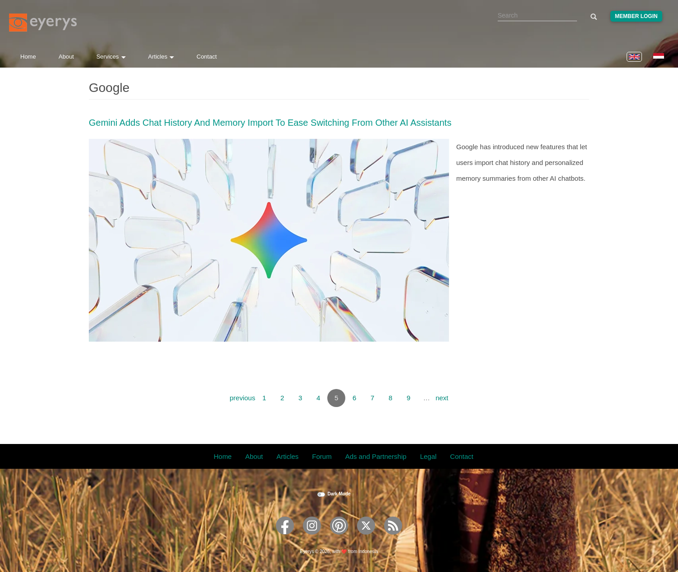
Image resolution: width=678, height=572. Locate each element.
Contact (207, 56)
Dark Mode (338, 493)
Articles (161, 56)
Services (111, 56)
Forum (321, 456)
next (441, 398)
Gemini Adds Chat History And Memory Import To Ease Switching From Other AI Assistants (270, 123)
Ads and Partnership (376, 456)
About (66, 56)
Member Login (636, 16)
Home (28, 56)
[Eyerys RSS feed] (393, 537)
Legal (428, 456)
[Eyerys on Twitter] (366, 537)
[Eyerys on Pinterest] (339, 537)
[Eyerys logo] (43, 22)
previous (242, 398)
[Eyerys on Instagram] (311, 537)
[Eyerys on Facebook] (284, 537)
